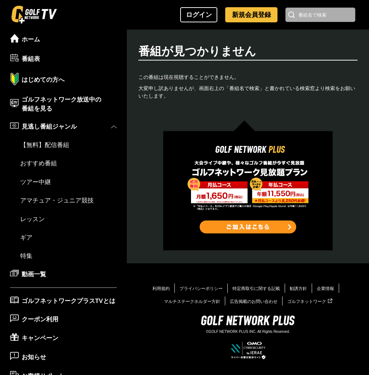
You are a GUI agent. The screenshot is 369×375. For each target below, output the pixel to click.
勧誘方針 (298, 288)
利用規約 (161, 288)
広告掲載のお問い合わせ (253, 301)
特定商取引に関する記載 (256, 288)
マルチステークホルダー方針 (192, 301)
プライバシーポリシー (201, 288)
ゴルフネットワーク (309, 301)
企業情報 (325, 288)
